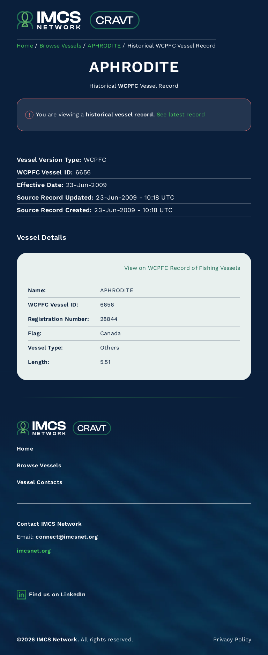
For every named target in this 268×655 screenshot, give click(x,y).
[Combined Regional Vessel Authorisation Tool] (78, 21)
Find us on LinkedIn (57, 594)
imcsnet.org (34, 550)
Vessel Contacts (39, 482)
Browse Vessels (39, 465)
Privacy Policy (232, 639)
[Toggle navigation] (245, 21)
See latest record (181, 114)
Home (25, 448)
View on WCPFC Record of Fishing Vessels (182, 268)
